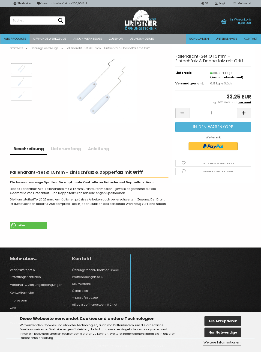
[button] (205, 3)
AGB (13, 308)
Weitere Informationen (222, 342)
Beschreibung (28, 149)
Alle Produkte (15, 38)
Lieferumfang (66, 149)
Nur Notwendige (222, 332)
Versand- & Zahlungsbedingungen (36, 285)
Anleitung (98, 149)
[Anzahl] (213, 113)
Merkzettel (242, 3)
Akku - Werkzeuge (87, 38)
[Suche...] (60, 21)
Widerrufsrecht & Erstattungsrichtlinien (25, 273)
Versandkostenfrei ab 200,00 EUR (62, 3)
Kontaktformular (22, 292)
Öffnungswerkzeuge (49, 38)
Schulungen (199, 38)
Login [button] (221, 3)
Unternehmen (226, 38)
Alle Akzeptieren (222, 321)
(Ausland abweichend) (226, 77)
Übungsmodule (142, 38)
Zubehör (116, 38)
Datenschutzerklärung (36, 338)
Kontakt (251, 38)
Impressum (18, 300)
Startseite (21, 3)
